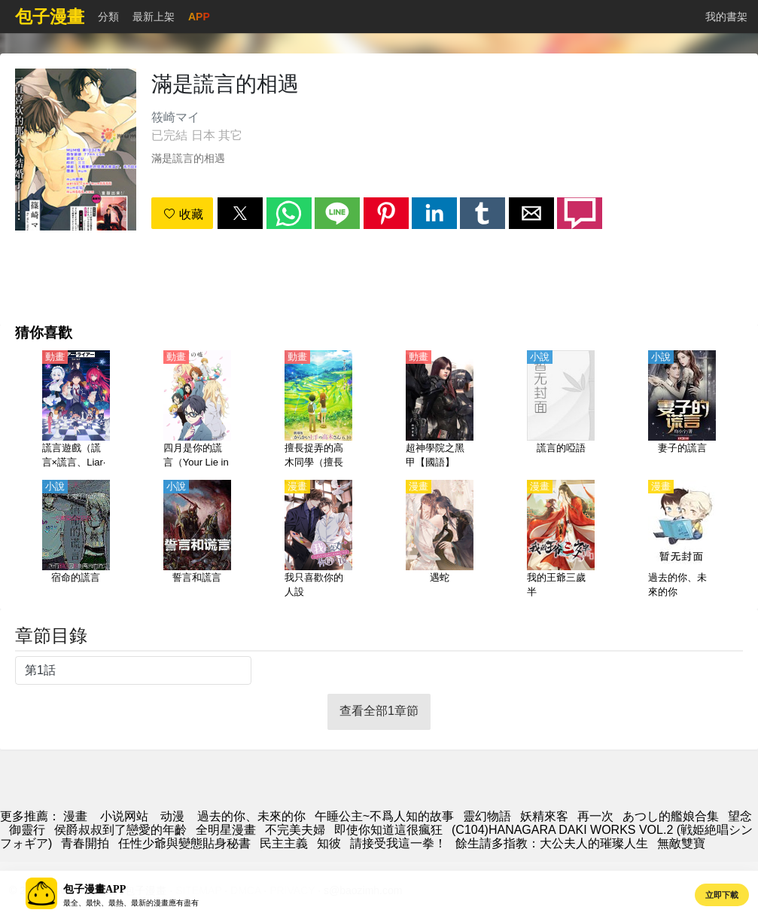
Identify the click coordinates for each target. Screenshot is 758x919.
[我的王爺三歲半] (561, 540)
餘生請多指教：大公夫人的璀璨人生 (551, 843)
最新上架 (153, 17)
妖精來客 (544, 816)
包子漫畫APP (94, 889)
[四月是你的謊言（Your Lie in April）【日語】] (197, 410)
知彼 (329, 843)
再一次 (595, 816)
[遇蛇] (439, 540)
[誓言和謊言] (197, 540)
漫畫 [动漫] (75, 816)
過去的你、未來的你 (251, 816)
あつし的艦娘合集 (671, 816)
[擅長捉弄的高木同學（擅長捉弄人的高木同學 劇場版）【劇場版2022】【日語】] (318, 410)
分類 (108, 17)
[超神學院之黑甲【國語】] (439, 410)
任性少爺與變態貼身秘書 (184, 843)
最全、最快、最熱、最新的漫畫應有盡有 (131, 903)
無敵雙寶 (681, 843)
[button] (240, 213)
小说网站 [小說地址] (124, 816)
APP (199, 17)
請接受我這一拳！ (398, 843)
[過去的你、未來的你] (682, 540)
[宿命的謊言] (76, 540)
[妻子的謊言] (682, 410)
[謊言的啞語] (561, 410)
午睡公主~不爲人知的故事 (384, 816)
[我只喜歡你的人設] (318, 540)
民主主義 (284, 843)
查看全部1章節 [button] (379, 710)
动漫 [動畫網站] (172, 816)
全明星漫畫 (226, 829)
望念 (740, 816)
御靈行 (27, 829)
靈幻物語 (487, 816)
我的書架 (726, 17)
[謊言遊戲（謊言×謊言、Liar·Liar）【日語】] (76, 410)
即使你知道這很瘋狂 (388, 829)
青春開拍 (85, 843)
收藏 (182, 214)
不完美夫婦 (295, 829)
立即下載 (721, 894)
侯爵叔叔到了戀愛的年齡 (120, 829)
